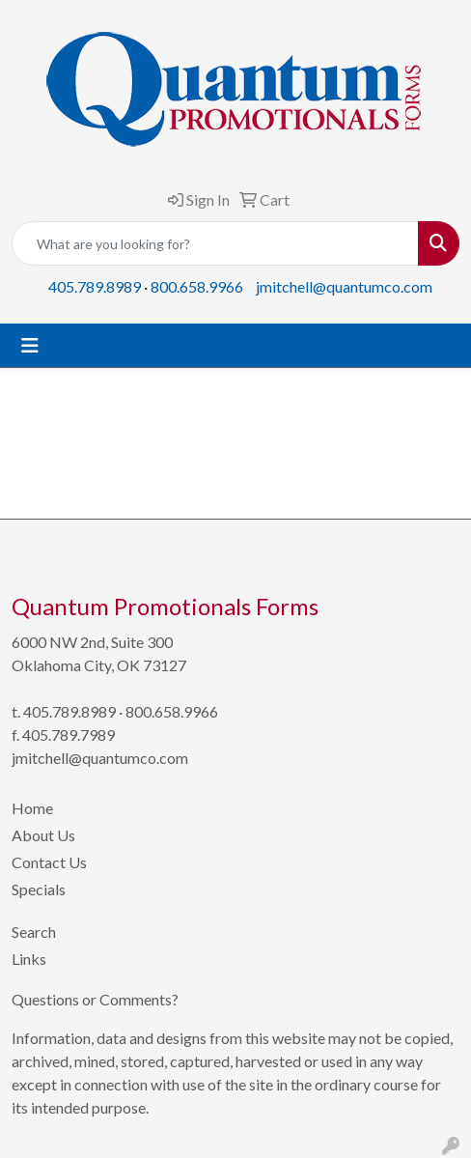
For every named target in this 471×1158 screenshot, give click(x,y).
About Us (43, 835)
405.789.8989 (94, 286)
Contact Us (49, 862)
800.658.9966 (197, 286)
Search (34, 931)
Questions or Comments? (95, 999)
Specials (39, 889)
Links (29, 958)
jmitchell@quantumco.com (344, 286)
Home (32, 808)
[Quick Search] (215, 243)
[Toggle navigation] (30, 345)
